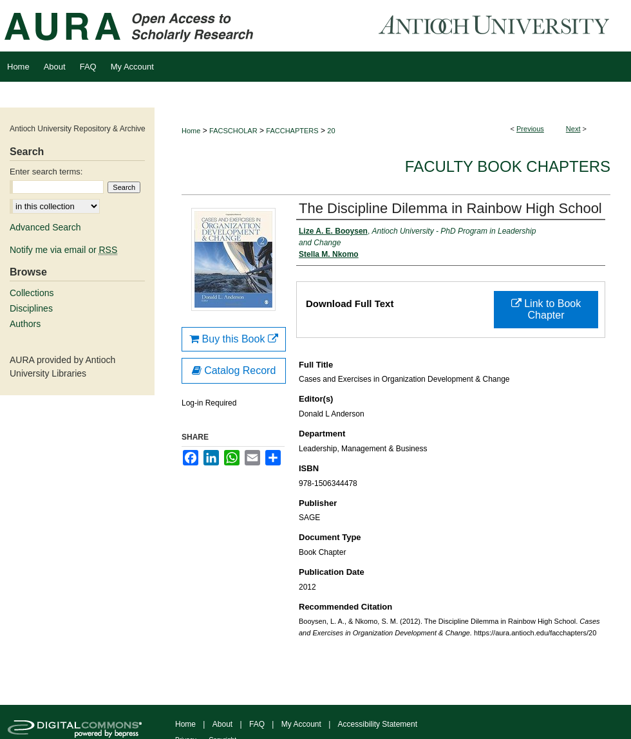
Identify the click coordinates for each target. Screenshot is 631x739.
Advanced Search (45, 227)
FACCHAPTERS (292, 131)
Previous (530, 129)
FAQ (257, 724)
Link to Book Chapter (546, 309)
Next (573, 129)
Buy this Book (233, 338)
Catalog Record (234, 370)
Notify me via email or (63, 250)
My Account (301, 724)
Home (191, 131)
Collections (31, 293)
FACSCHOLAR (233, 131)
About (222, 724)
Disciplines (31, 308)
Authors (25, 324)
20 (331, 131)
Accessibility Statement (377, 724)
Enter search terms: (46, 171)
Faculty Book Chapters (507, 166)
